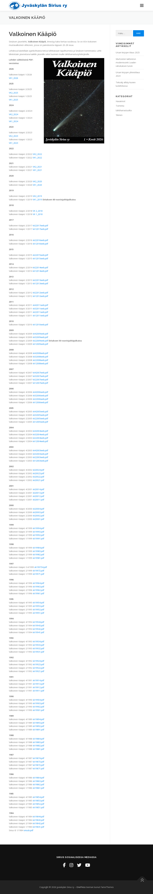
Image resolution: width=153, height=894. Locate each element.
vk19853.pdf (38, 800)
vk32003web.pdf (40, 454)
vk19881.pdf (38, 749)
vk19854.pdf (38, 797)
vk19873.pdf (38, 761)
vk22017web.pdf (40, 225)
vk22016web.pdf (40, 240)
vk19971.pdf (38, 574)
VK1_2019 (37, 199)
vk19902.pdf (38, 706)
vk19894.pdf (38, 719)
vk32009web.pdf (40, 337)
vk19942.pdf (38, 629)
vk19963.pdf (38, 586)
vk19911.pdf (38, 690)
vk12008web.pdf (40, 363)
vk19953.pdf (38, 606)
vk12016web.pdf (40, 243)
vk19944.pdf (38, 622)
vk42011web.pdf (40, 305)
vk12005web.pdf (40, 421)
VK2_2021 (37, 166)
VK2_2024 (13, 114)
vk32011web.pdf (40, 308)
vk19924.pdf (38, 661)
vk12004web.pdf (40, 441)
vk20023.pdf (38, 473)
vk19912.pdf (38, 687)
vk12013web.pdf (40, 283)
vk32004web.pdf (40, 434)
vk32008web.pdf (40, 356)
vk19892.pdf (38, 726)
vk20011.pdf (38, 499)
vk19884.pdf (38, 738)
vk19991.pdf (38, 538)
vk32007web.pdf (40, 376)
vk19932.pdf (38, 648)
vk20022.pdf (38, 476)
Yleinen (119, 115)
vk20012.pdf (38, 496)
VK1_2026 (13, 78)
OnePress (81, 887)
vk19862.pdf (38, 784)
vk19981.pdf (38, 558)
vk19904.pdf (38, 699)
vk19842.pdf (38, 823)
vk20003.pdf (38, 512)
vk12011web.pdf (40, 315)
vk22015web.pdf (40, 255)
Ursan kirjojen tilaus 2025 (128, 52)
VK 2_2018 (38, 210)
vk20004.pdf (38, 508)
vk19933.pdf (38, 645)
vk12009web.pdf (40, 344)
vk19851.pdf (38, 807)
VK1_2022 (37, 157)
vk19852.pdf (38, 804)
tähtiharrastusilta (124, 110)
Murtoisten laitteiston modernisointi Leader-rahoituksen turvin (126, 62)
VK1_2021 (37, 170)
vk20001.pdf (38, 519)
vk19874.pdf (38, 758)
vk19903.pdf (38, 703)
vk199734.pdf (40, 567)
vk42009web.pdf (40, 333)
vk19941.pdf (38, 632)
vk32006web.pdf (40, 395)
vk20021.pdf (38, 480)
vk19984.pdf (38, 547)
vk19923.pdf (38, 664)
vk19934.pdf (38, 641)
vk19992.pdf (38, 535)
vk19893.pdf (38, 722)
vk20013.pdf (38, 492)
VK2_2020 (37, 181)
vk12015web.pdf (40, 258)
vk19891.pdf (38, 729)
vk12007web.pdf (40, 383)
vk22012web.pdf (40, 292)
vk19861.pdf (38, 788)
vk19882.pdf (38, 745)
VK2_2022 (37, 154)
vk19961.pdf (38, 593)
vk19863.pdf (38, 781)
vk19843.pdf (38, 820)
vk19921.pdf (38, 671)
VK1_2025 (13, 99)
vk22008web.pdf (40, 360)
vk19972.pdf (38, 570)
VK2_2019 (37, 196)
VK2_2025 (13, 92)
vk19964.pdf (38, 583)
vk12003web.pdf (40, 460)
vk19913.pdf (38, 683)
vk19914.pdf (38, 680)
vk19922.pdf (38, 668)
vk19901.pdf (38, 710)
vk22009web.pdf (40, 340)
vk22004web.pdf (40, 438)
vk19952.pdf (38, 609)
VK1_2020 (37, 185)
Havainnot (120, 101)
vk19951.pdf (38, 612)
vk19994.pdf (38, 528)
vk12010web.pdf (40, 324)
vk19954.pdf (38, 602)
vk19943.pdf (38, 625)
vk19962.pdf (38, 590)
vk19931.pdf (38, 651)
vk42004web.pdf (40, 431)
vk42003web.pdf (40, 450)
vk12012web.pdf (40, 296)
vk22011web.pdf (40, 312)
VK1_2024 (13, 121)
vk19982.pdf (38, 554)
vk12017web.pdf (40, 229)
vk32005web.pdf (40, 415)
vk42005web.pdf (40, 411)
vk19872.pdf (38, 765)
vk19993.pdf (38, 531)
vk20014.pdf (38, 489)
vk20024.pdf (38, 469)
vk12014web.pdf (40, 271)
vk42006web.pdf (40, 392)
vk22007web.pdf (40, 379)
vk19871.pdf (38, 768)
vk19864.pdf (38, 777)
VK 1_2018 (38, 214)
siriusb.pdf (28, 830)
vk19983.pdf (38, 551)
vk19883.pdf (38, 742)
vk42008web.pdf (40, 353)
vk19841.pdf (38, 826)
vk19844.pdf (38, 816)
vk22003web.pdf (40, 457)
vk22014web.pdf (40, 267)
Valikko (141, 5)
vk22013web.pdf (40, 280)
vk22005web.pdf (40, 418)
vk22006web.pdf (40, 399)
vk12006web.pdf (40, 402)
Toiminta (120, 105)
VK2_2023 (13, 136)
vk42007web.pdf (40, 372)
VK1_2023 (13, 143)
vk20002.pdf (38, 515)
